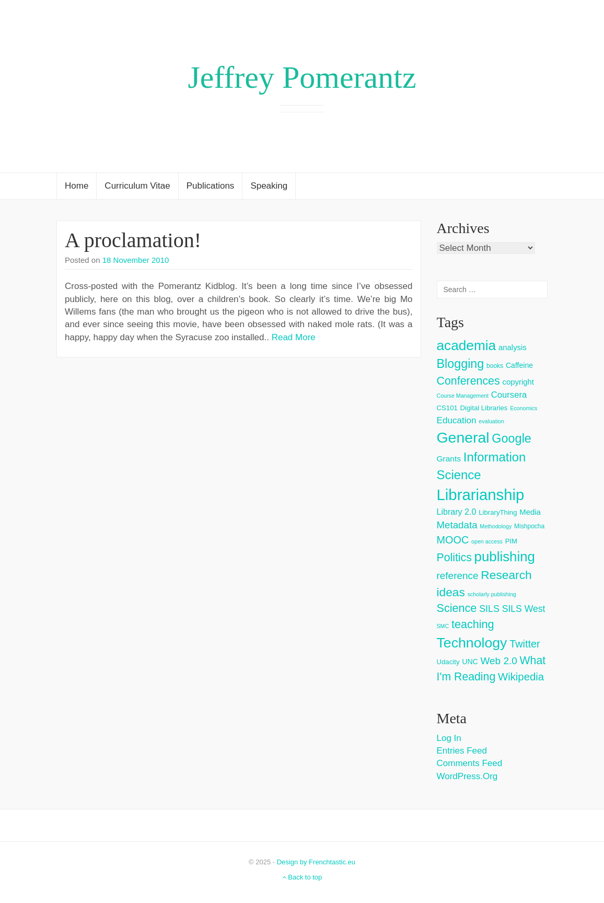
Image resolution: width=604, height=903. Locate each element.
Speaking (268, 186)
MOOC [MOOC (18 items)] (453, 540)
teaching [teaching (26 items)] (472, 624)
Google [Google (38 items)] (511, 438)
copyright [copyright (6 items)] (518, 381)
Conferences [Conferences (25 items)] (468, 381)
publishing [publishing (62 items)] (504, 556)
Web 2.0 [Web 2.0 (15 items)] (499, 660)
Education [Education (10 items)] (457, 420)
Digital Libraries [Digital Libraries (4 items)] (484, 408)
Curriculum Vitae (137, 186)
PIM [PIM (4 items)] (511, 541)
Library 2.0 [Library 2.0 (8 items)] (457, 511)
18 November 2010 (135, 260)
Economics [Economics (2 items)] (523, 408)
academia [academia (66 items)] (466, 345)
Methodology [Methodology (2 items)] (496, 526)
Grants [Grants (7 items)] (449, 458)
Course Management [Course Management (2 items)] (463, 395)
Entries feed (462, 751)
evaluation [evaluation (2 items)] (491, 421)
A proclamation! (133, 240)
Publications (211, 186)
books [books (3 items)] (494, 365)
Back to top (302, 877)
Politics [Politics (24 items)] (454, 557)
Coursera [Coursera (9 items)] (509, 395)
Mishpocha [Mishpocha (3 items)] (529, 526)
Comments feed (470, 763)
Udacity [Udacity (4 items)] (448, 662)
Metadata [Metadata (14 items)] (457, 524)
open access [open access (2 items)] (487, 541)
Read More (294, 337)
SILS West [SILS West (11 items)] (523, 609)
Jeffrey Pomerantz (302, 77)
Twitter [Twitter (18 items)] (524, 644)
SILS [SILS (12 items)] (489, 609)
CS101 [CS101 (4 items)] (447, 408)
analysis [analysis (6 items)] (512, 347)
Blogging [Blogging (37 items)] (460, 364)
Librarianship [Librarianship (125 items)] (481, 494)
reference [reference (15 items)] (458, 575)
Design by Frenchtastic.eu (316, 862)
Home (76, 186)
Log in (449, 738)
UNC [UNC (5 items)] (470, 661)
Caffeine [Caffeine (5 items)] (519, 365)
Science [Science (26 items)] (457, 608)
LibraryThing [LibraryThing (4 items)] (498, 512)
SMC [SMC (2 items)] (443, 626)
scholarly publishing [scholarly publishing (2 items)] (492, 594)
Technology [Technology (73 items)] (472, 643)
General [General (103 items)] (463, 437)
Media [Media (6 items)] (530, 511)
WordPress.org (467, 776)
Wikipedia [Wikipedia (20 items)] (521, 676)
